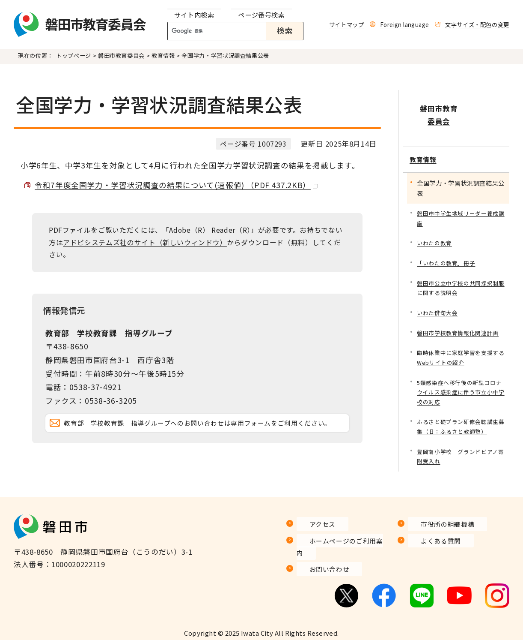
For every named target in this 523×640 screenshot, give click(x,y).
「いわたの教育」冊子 (448, 241)
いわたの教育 (436, 220)
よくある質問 (430, 548)
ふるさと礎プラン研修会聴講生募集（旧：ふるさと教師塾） (461, 412)
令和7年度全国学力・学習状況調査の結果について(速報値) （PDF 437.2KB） (176, 185)
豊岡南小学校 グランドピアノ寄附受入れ (460, 443)
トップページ (73, 55)
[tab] (194, 15)
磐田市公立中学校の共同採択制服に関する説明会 (461, 267)
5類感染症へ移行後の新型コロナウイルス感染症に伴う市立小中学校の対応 (461, 376)
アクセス (312, 532)
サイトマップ (346, 24)
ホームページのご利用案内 (342, 548)
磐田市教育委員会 (121, 55)
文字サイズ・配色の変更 (477, 24)
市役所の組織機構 (438, 532)
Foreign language (404, 24)
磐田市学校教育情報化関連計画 (461, 313)
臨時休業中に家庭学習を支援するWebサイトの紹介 (461, 339)
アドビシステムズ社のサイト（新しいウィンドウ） (145, 242)
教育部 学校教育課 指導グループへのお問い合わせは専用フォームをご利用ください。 (204, 435)
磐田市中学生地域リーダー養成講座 (461, 195)
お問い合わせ (319, 565)
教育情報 (163, 55)
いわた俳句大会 (439, 293)
